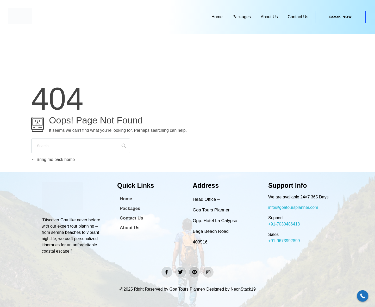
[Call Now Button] (362, 296)
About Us (269, 17)
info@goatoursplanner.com (293, 207)
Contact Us (298, 17)
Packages (242, 17)
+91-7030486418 (284, 224)
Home (217, 17)
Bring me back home (53, 159)
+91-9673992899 (284, 241)
